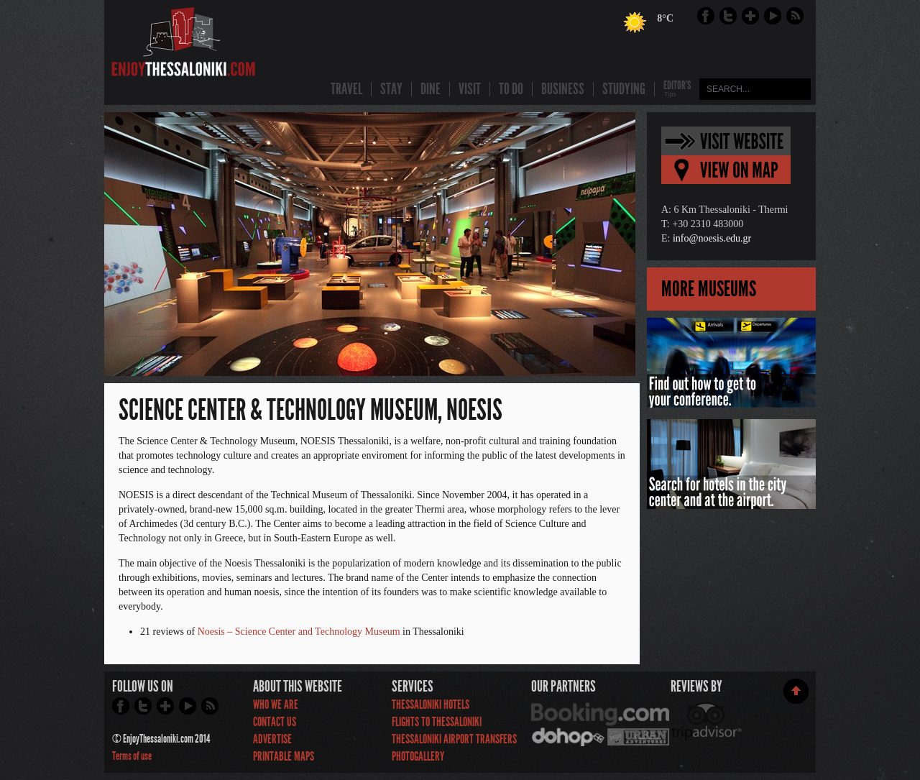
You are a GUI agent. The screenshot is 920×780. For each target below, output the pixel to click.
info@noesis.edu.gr (712, 238)
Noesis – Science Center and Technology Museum (299, 631)
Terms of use (132, 756)
